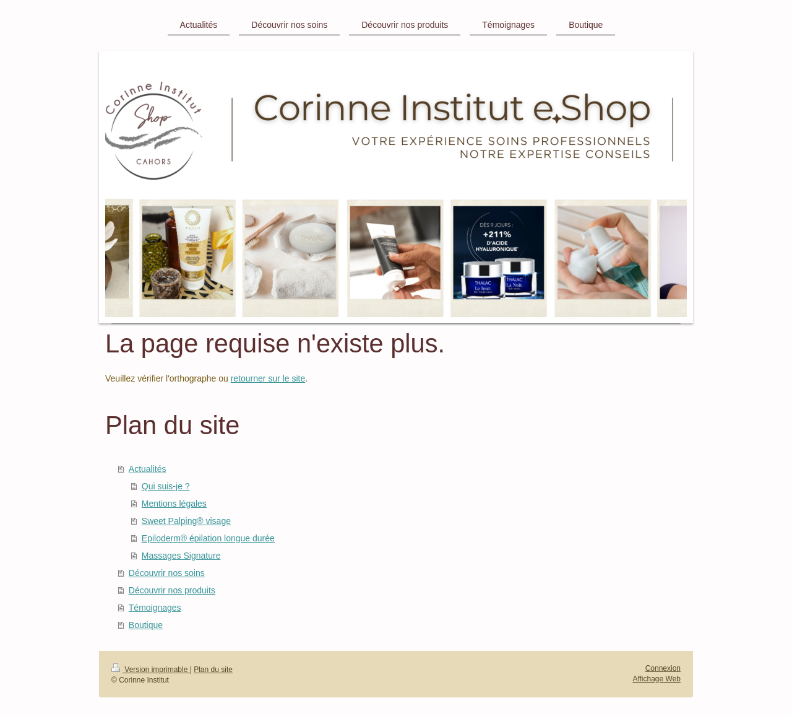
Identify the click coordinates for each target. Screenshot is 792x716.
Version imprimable (150, 669)
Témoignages (155, 608)
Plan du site (213, 669)
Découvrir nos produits (172, 590)
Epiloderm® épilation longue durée (208, 538)
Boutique (146, 625)
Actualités (147, 469)
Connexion (663, 668)
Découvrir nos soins (167, 573)
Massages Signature (181, 556)
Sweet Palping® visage (186, 521)
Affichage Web (656, 679)
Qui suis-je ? (166, 486)
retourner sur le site (268, 378)
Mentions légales (174, 504)
